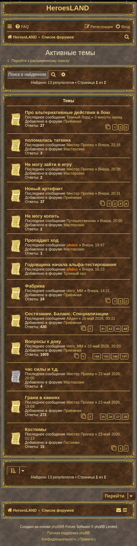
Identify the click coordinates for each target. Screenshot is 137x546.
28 (125, 416)
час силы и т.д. (42, 369)
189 (106, 356)
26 (110, 416)
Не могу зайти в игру (48, 164)
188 (96, 356)
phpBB (57, 527)
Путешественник (81, 221)
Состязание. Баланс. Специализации (66, 313)
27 (117, 416)
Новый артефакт (44, 188)
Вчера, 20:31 (109, 193)
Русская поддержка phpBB (68, 533)
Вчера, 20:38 (109, 169)
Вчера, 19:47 (93, 245)
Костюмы (35, 429)
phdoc (72, 245)
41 (103, 328)
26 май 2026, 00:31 (98, 318)
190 (115, 356)
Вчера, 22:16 (109, 145)
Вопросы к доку (43, 341)
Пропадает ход (41, 240)
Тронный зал (74, 273)
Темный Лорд (78, 117)
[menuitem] (22, 27)
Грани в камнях (42, 397)
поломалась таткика (48, 140)
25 (103, 416)
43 (117, 328)
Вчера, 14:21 (99, 291)
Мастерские (73, 149)
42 (110, 328)
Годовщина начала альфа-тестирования (71, 264)
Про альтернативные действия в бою (67, 112)
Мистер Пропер (80, 145)
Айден (71, 318)
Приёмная (72, 121)
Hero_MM (74, 291)
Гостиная (71, 442)
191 (124, 356)
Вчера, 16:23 (93, 269)
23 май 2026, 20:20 (104, 346)
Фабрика (35, 286)
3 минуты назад (108, 117)
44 (125, 328)
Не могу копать (42, 216)
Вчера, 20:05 (111, 221)
